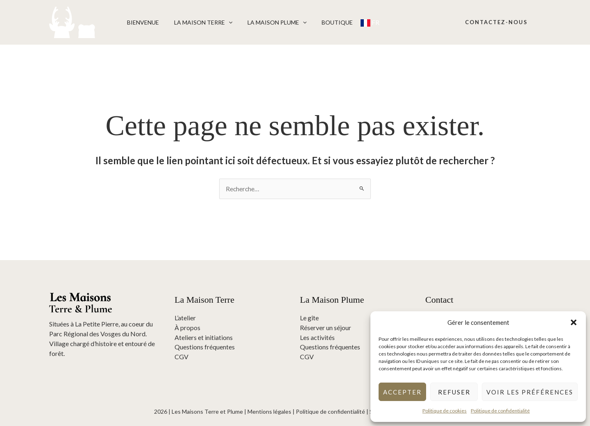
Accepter (402, 392)
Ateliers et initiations (204, 337)
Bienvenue (141, 22)
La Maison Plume (267, 22)
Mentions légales (269, 411)
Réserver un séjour (325, 327)
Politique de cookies (444, 411)
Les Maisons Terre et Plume (207, 411)
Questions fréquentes (205, 347)
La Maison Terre (197, 22)
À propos (187, 327)
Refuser (454, 392)
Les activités (317, 337)
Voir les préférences (529, 392)
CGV (181, 357)
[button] (574, 322)
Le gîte (309, 318)
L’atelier (185, 318)
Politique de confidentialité (500, 411)
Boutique (324, 22)
